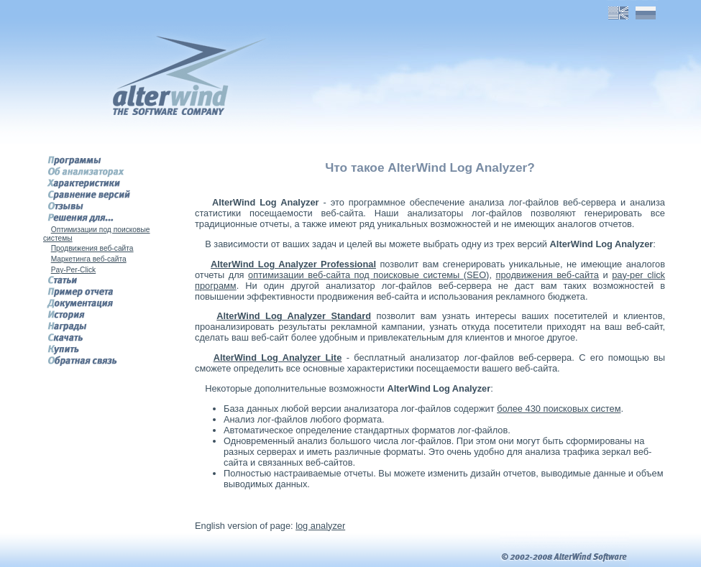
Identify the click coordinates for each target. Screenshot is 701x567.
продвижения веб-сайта (547, 274)
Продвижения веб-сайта (92, 248)
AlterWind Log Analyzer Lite (278, 357)
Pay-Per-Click (73, 270)
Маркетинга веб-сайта (89, 259)
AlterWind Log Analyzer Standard (293, 315)
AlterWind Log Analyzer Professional (293, 264)
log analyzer (320, 525)
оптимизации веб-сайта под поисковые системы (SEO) (368, 274)
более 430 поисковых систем (558, 408)
